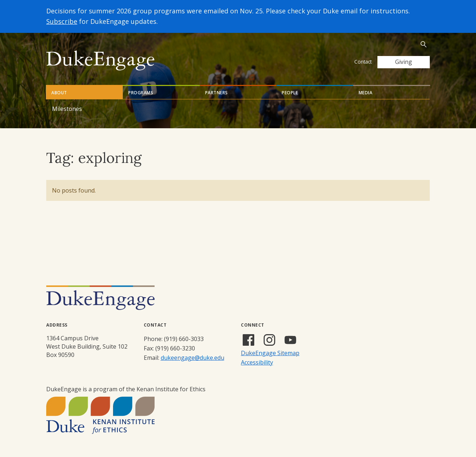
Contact (363, 61)
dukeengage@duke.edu (192, 358)
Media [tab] (366, 93)
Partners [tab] (216, 93)
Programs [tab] (140, 93)
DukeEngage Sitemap (270, 353)
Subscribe (61, 21)
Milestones (67, 109)
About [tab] (59, 93)
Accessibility (257, 362)
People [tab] (290, 93)
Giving (403, 62)
